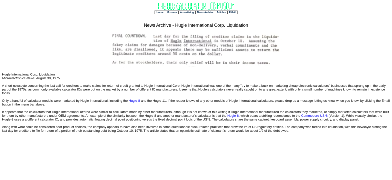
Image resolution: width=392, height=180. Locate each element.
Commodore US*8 (314, 116)
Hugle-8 (134, 100)
